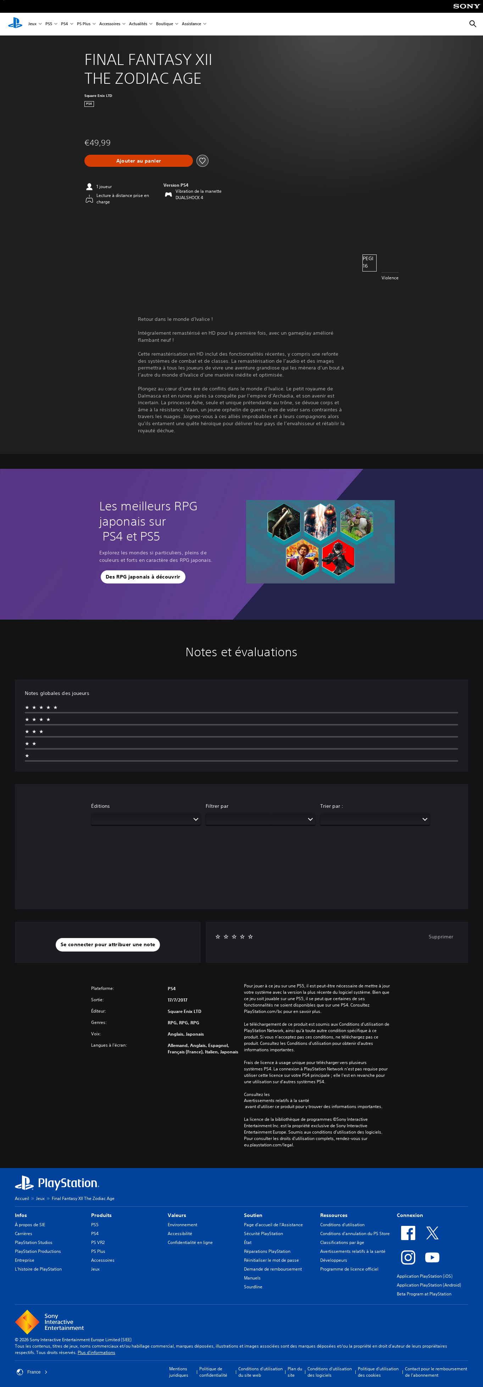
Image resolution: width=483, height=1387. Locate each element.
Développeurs (333, 1260)
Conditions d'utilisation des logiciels (329, 1372)
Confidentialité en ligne (190, 1242)
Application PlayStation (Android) (429, 1285)
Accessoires (109, 24)
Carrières (23, 1233)
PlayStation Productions (38, 1251)
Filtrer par (217, 806)
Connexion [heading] (410, 1215)
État (247, 1242)
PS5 (48, 24)
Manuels (252, 1278)
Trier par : (331, 806)
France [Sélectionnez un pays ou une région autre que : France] (32, 1372)
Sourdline (253, 1287)
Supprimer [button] (441, 936)
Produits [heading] (101, 1215)
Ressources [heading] (334, 1215)
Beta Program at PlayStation (424, 1294)
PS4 (64, 24)
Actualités (138, 24)
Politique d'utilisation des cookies (378, 1372)
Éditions (100, 806)
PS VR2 (98, 1242)
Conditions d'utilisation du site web (260, 1372)
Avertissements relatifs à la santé (276, 1100)
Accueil (22, 1198)
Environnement (182, 1225)
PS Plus (83, 24)
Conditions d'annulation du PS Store (355, 1233)
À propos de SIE (30, 1225)
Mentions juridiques (178, 1372)
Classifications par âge (342, 1242)
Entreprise (24, 1260)
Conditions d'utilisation (342, 1225)
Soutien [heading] (253, 1215)
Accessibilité (180, 1233)
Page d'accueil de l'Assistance (273, 1225)
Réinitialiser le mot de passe (271, 1260)
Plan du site (295, 1372)
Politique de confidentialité (213, 1372)
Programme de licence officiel (349, 1269)
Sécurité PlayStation (263, 1233)
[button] (143, 577)
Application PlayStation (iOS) (425, 1276)
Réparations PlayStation (267, 1251)
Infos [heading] (21, 1215)
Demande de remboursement (273, 1269)
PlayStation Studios (33, 1242)
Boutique (164, 24)
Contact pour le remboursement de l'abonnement (436, 1372)
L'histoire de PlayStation (38, 1269)
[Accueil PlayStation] (15, 24)
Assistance (191, 24)
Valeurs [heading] (177, 1215)
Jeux (32, 24)
